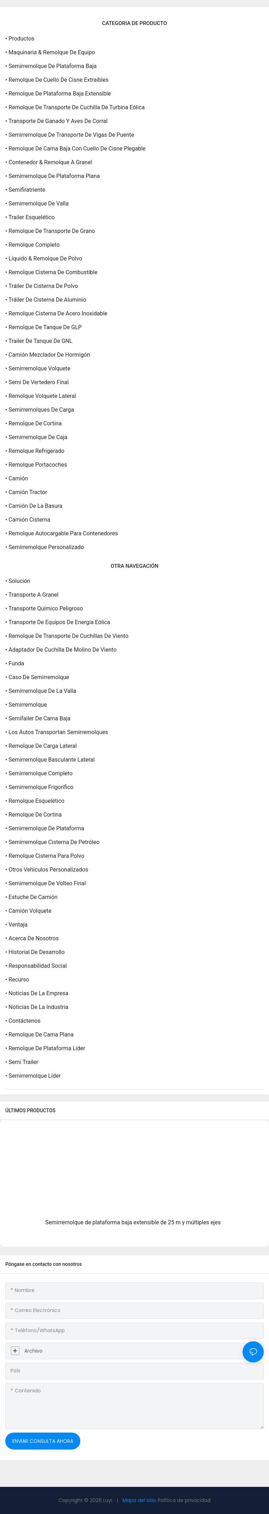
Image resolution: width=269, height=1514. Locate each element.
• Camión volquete (28, 910)
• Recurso (17, 979)
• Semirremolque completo (39, 773)
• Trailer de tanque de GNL (39, 341)
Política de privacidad (184, 1500)
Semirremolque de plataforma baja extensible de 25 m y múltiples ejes (133, 1222)
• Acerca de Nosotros (32, 938)
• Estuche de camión (31, 897)
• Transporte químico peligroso (44, 608)
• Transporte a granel (31, 594)
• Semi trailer (21, 1062)
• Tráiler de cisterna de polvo (41, 286)
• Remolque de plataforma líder (45, 1048)
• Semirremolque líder (33, 1075)
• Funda (14, 663)
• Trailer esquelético (30, 217)
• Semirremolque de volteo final (45, 883)
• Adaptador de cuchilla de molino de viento (61, 649)
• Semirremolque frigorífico (39, 787)
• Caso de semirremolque (37, 677)
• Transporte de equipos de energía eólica (57, 622)
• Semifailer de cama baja (37, 718)
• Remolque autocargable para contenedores (61, 533)
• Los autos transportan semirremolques (56, 732)
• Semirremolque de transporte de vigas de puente (69, 134)
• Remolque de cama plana (39, 1034)
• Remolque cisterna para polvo (45, 856)
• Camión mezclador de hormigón (47, 354)
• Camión (16, 478)
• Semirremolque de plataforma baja (50, 66)
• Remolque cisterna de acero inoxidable (56, 313)
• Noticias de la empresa (36, 993)
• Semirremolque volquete (37, 368)
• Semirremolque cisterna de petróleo (52, 842)
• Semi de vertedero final (37, 382)
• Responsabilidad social (36, 965)
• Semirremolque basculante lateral (50, 759)
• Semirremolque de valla (37, 203)
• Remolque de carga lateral (41, 746)
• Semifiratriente (25, 189)
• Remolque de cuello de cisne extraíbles (56, 79)
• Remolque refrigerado (34, 451)
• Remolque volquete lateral (40, 396)
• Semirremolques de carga (39, 409)
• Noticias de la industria (36, 1007)
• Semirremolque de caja (36, 437)
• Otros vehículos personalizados (46, 869)
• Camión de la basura (33, 506)
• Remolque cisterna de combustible (51, 272)
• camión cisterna (27, 519)
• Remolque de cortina (33, 423)
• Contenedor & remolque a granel (48, 162)
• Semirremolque (26, 704)
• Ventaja (16, 924)
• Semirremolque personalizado (44, 547)
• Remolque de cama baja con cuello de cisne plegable (75, 148)
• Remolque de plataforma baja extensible (58, 93)
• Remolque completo (32, 244)
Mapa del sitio (139, 1500)
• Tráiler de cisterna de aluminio (45, 299)
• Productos (20, 38)
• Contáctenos (22, 1020)
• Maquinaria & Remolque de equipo (50, 52)
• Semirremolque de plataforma (44, 828)
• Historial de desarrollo (35, 952)
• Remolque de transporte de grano (50, 231)
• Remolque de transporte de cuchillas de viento (67, 636)
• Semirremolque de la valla (40, 691)
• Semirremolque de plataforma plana (52, 176)
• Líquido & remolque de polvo (43, 258)
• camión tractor (26, 492)
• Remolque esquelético (34, 801)
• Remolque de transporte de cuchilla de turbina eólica (75, 107)
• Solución (17, 581)
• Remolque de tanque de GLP (43, 327)
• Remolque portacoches (36, 464)
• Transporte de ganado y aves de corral (56, 121)
